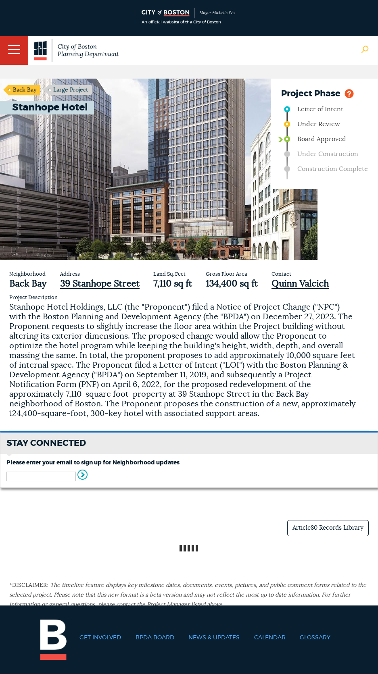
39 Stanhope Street (100, 283)
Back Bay (24, 90)
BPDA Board (155, 638)
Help (349, 92)
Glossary (315, 638)
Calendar (270, 638)
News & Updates (214, 638)
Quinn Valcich (300, 283)
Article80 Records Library (327, 528)
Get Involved (100, 638)
